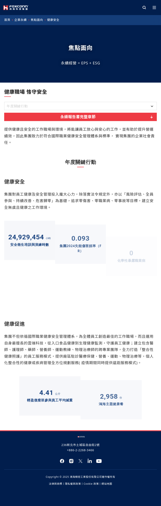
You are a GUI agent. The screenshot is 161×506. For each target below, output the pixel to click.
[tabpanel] (80, 270)
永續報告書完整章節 (107, 116)
